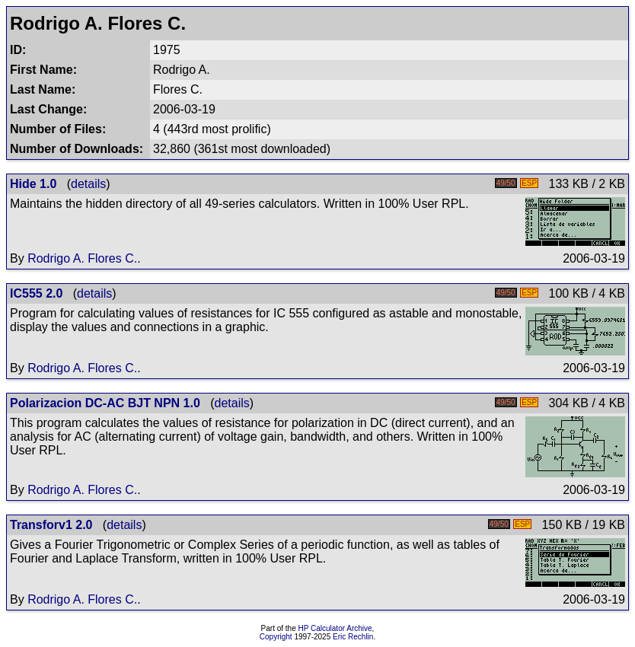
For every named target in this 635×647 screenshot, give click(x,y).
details (88, 183)
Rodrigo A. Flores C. (82, 258)
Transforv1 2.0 (51, 524)
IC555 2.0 (36, 293)
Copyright (276, 637)
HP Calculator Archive (335, 628)
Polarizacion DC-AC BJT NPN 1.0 (105, 403)
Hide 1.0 (33, 183)
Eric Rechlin (353, 637)
